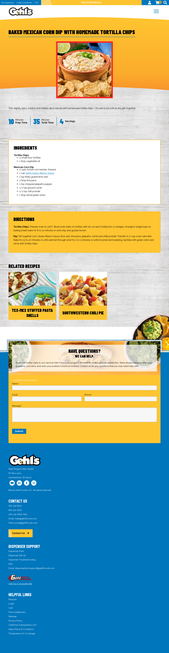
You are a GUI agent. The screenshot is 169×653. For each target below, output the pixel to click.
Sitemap (13, 616)
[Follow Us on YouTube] (12, 483)
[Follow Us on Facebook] (26, 483)
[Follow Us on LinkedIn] (19, 483)
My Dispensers (7, 3)
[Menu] (156, 11)
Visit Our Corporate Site (20, 583)
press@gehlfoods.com (26, 523)
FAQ (36, 3)
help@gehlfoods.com (26, 518)
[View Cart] (157, 2)
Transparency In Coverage (22, 633)
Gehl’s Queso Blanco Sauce (40, 173)
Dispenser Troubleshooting (22, 559)
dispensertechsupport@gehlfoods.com (34, 568)
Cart (11, 608)
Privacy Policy (15, 620)
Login (11, 603)
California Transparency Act (22, 625)
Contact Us (18, 533)
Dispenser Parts (16, 551)
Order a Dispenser (24, 3)
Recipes (13, 599)
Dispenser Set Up (17, 555)
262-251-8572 (15, 506)
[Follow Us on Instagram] (33, 483)
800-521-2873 (15, 510)
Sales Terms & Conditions (21, 629)
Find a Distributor (91, 2)
